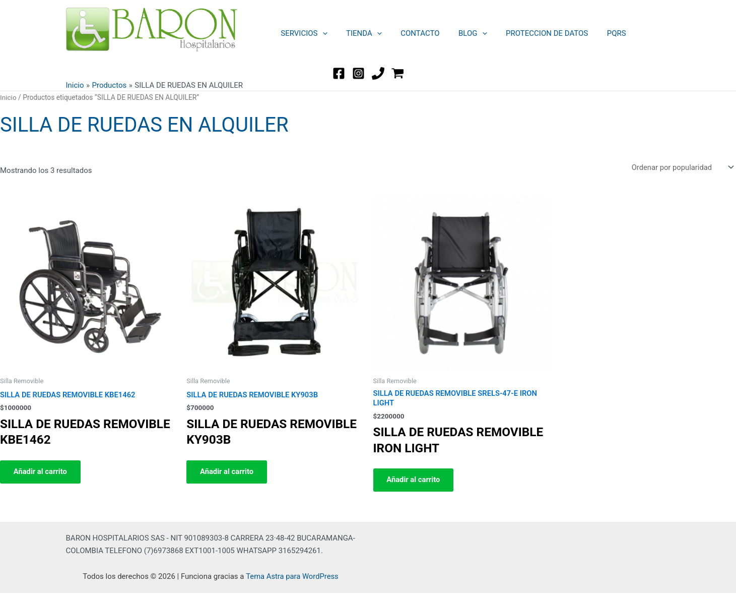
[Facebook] (339, 73)
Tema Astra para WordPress (292, 578)
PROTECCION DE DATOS (530, 33)
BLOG (459, 33)
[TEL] (378, 73)
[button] (320, 33)
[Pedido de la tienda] (681, 167)
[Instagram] (358, 73)
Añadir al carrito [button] (42, 473)
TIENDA (358, 33)
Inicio (8, 97)
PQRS (596, 33)
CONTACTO (410, 33)
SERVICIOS (302, 33)
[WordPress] (398, 73)
